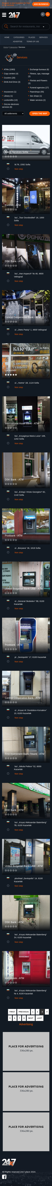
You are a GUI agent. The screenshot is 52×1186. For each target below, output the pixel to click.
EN (48, 14)
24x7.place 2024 (27, 1172)
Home (5, 47)
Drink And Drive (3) (12, 82)
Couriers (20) (9, 78)
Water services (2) (38, 100)
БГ (43, 14)
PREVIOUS (24, 1012)
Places (31, 37)
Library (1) (8, 96)
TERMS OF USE (32, 42)
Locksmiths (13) (11, 100)
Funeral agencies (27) (39, 87)
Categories (13, 47)
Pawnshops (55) (37, 92)
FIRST (12, 1012)
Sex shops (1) (36, 96)
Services (43, 37)
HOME (6, 37)
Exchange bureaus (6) (39, 69)
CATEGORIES (19, 37)
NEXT (30, 1018)
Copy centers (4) (11, 73)
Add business (41, 4)
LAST (39, 1018)
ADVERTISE (17, 42)
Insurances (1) (10, 92)
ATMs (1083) (9, 69)
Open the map (39, 113)
